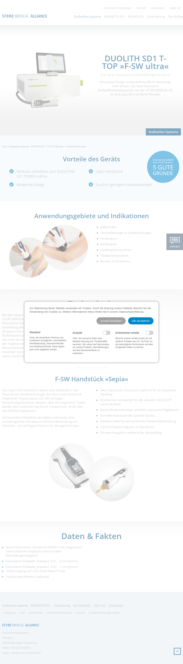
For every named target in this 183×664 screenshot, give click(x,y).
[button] (111, 320)
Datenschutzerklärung (131, 311)
